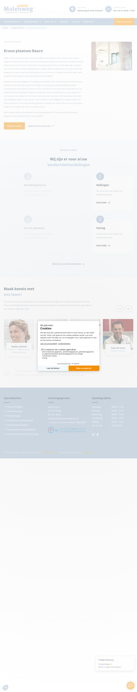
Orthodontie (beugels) (17, 424)
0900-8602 (81, 422)
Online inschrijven (124, 21)
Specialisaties (12, 21)
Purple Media (89, 452)
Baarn (59, 410)
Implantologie (14, 415)
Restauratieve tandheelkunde (21, 429)
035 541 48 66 (54, 414)
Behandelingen (32, 21)
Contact (76, 21)
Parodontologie (14, 406)
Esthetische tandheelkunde (20, 420)
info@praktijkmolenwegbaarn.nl (63, 418)
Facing (61, 228)
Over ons (50, 21)
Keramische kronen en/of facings (23, 433)
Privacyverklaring (50, 452)
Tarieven (64, 21)
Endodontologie (15, 411)
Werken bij (88, 21)
